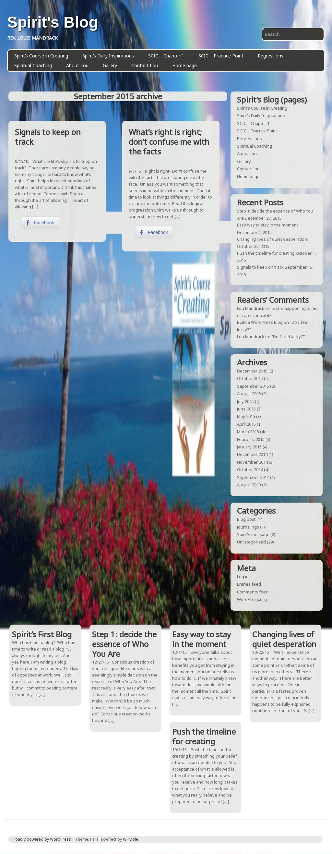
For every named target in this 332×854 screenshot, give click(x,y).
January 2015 (249, 447)
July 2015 (245, 401)
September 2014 (253, 477)
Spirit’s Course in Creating (41, 56)
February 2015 (251, 439)
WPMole (130, 839)
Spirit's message (253, 534)
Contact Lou (144, 65)
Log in (243, 577)
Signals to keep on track (48, 137)
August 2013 (249, 485)
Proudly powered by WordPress (41, 839)
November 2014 (252, 462)
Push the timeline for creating (266, 253)
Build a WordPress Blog (260, 322)
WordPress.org (252, 599)
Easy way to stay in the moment (267, 225)
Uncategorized (251, 542)
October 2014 (250, 469)
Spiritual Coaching (33, 65)
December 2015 (252, 371)
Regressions (270, 56)
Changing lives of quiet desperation (272, 239)
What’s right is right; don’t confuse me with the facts (169, 142)
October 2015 (250, 378)
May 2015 (246, 416)
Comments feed (252, 592)
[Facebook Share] (40, 222)
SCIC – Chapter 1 (166, 56)
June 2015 (246, 409)
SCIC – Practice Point (220, 56)
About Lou (77, 65)
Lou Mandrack (250, 308)
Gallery (110, 65)
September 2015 (253, 386)
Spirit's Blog (52, 22)
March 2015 (248, 431)
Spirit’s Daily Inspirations (108, 56)
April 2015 (246, 424)
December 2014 (252, 454)
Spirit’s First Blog (42, 634)
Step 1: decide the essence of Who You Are (124, 644)
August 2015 (249, 393)
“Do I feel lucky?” (288, 336)
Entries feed (249, 584)
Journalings (248, 527)
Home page (184, 65)
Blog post (246, 519)
